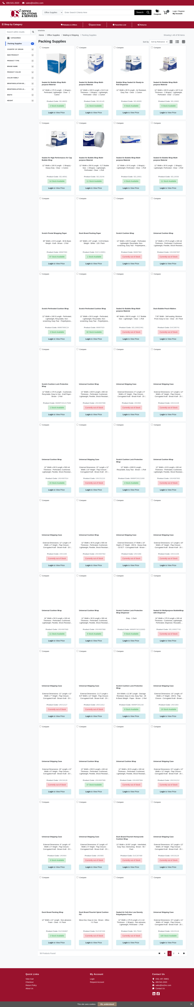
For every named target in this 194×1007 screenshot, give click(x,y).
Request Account (97, 982)
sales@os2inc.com (32, 3)
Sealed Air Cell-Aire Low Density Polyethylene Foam (129, 913)
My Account (179, 12)
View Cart (30, 979)
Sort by (146, 42)
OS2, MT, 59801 (160, 979)
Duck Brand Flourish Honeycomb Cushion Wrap (129, 838)
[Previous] (164, 953)
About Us (29, 988)
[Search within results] (17, 32)
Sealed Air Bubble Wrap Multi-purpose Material (54, 83)
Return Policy (31, 985)
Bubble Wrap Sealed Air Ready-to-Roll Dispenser (130, 83)
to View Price (56, 113)
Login (92, 979)
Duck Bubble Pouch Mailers (164, 309)
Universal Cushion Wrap (163, 233)
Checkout (29, 982)
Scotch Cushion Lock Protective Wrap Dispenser (129, 611)
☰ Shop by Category (12, 24)
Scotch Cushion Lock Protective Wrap (55, 385)
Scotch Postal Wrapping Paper (54, 233)
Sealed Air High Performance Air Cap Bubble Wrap (57, 159)
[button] (165, 12)
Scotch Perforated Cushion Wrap (55, 309)
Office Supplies (53, 35)
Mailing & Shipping (71, 35)
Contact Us (158, 988)
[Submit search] (33, 32)
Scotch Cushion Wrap (125, 233)
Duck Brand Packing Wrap (52, 912)
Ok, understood (107, 1004)
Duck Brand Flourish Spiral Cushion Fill (93, 913)
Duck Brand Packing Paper (90, 233)
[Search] (99, 12)
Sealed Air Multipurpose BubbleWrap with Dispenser (168, 611)
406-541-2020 (11, 3)
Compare (45, 48)
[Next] (178, 953)
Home (41, 35)
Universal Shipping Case (126, 384)
